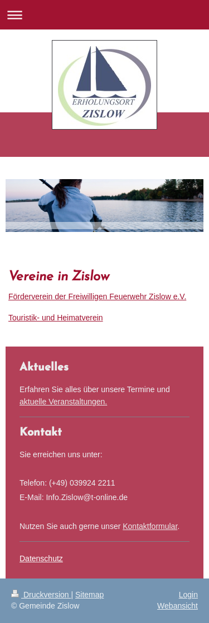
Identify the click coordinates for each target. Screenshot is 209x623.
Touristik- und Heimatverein (55, 317)
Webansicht (177, 605)
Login (188, 594)
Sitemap (89, 594)
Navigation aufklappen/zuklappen (104, 15)
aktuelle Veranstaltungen (62, 401)
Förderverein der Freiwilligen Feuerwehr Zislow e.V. (97, 296)
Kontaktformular (150, 526)
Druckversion (41, 594)
